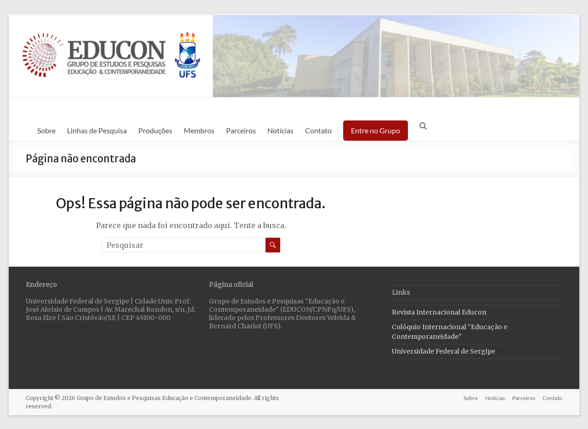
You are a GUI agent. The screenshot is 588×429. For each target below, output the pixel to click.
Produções (155, 130)
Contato (318, 130)
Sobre (46, 130)
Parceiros (241, 130)
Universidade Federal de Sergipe (443, 351)
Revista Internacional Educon (439, 312)
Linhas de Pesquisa (97, 130)
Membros (199, 130)
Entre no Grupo (375, 130)
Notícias (280, 130)
